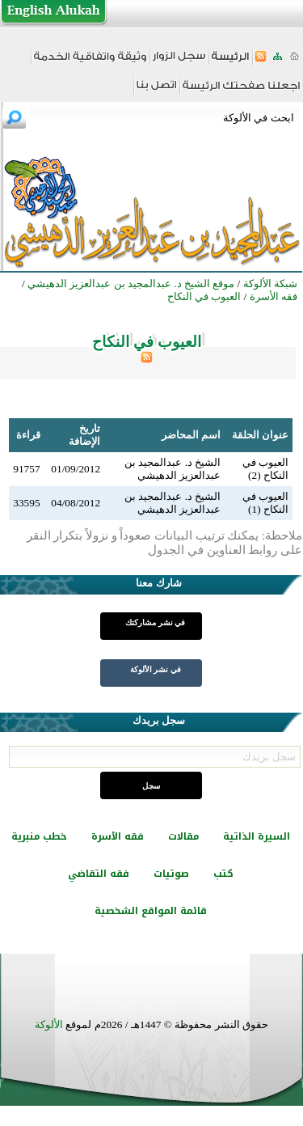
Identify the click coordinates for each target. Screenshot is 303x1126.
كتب (223, 874)
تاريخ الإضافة (84, 434)
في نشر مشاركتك (155, 622)
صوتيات (171, 874)
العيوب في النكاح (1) (265, 502)
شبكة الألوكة (270, 283)
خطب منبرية (39, 836)
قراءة (28, 435)
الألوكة (49, 1024)
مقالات (183, 836)
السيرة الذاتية (256, 836)
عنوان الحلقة (260, 435)
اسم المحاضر (191, 435)
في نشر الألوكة (155, 669)
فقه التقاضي (98, 874)
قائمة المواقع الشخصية (151, 911)
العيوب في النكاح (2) (265, 468)
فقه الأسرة (117, 836)
